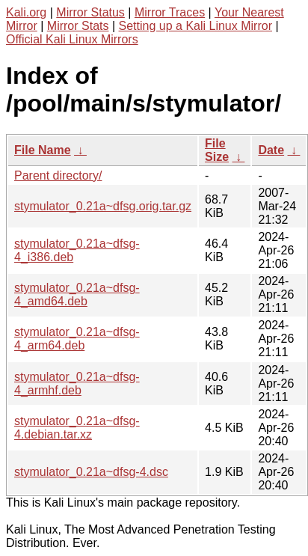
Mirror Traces (170, 12)
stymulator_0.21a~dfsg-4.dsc (91, 471)
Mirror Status (90, 12)
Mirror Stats (78, 25)
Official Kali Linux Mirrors (72, 39)
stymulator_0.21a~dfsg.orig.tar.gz (102, 206)
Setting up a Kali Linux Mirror (195, 25)
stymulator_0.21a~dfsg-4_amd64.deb (77, 294)
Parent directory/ (58, 175)
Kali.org (26, 12)
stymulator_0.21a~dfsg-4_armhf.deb (77, 383)
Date (271, 150)
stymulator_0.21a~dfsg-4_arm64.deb (77, 339)
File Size (217, 150)
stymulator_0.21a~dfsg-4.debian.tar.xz (77, 428)
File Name (42, 150)
